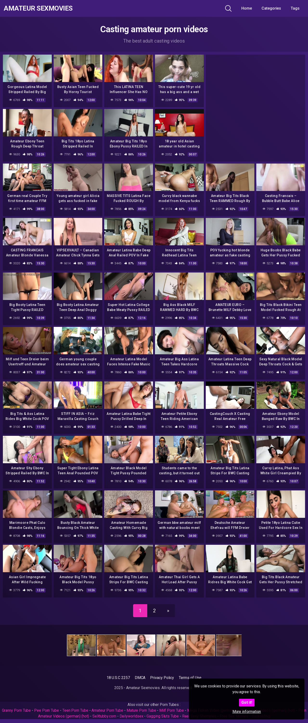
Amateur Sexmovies (38, 8)
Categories (271, 8)
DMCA (140, 677)
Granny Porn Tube (16, 710)
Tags (295, 8)
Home (246, 8)
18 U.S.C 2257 (118, 677)
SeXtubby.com (104, 716)
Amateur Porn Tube (107, 710)
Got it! (246, 702)
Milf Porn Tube (171, 710)
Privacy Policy (162, 677)
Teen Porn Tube (75, 710)
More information (246, 711)
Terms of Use (190, 677)
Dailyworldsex (131, 716)
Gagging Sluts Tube (163, 716)
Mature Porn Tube (141, 710)
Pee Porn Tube (46, 710)
